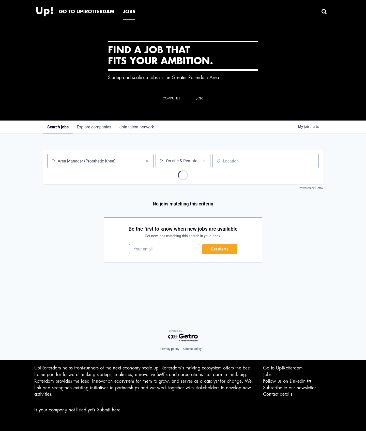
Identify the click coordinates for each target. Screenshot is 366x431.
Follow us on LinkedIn (287, 381)
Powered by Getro (311, 188)
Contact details (277, 394)
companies (94, 127)
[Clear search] (146, 161)
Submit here (108, 410)
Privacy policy (169, 349)
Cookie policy (192, 349)
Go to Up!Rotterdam (283, 368)
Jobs (267, 374)
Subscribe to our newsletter (289, 387)
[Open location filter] (312, 161)
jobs (58, 127)
